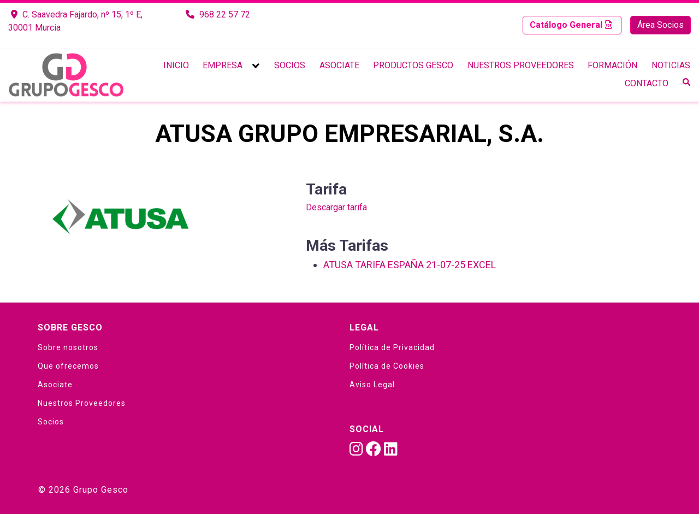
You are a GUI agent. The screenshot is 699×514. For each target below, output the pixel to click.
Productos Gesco (413, 65)
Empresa (222, 65)
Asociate (339, 65)
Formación (612, 65)
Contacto (646, 83)
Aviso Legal (372, 384)
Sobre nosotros (68, 347)
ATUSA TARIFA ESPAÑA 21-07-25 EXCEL (409, 264)
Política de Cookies (387, 366)
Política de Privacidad (392, 347)
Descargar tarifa (336, 207)
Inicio (176, 65)
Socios (289, 65)
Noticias (670, 65)
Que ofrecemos (68, 366)
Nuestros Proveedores (520, 65)
